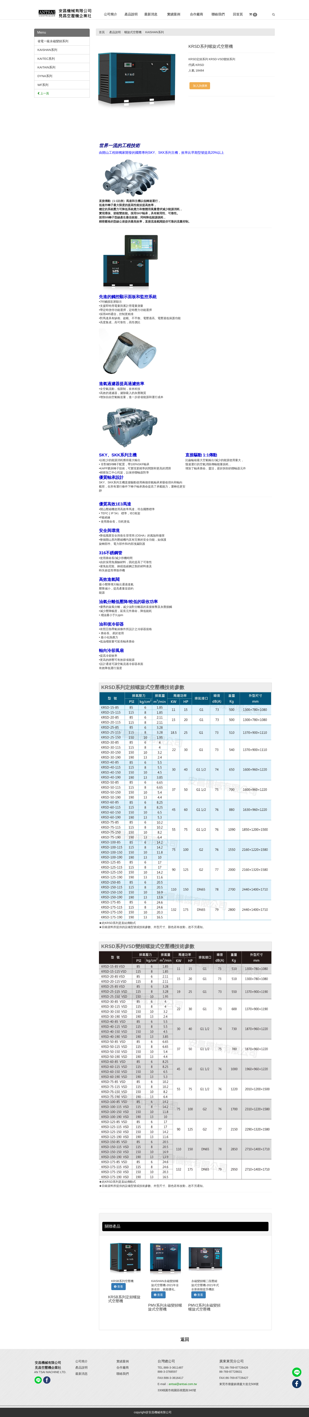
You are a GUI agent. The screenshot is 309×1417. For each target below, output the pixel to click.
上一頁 (43, 93)
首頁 (102, 32)
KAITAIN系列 (46, 67)
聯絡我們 (122, 1373)
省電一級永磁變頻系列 (52, 41)
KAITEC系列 (46, 58)
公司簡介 (81, 1361)
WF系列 (42, 85)
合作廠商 (122, 1367)
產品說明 (81, 1367)
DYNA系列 (44, 76)
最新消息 (81, 1373)
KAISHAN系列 (47, 50)
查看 (118, 1286)
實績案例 (122, 1361)
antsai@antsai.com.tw (183, 1384)
